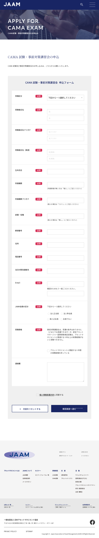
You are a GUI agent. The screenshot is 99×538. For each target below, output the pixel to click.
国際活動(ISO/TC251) (81, 478)
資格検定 (55, 471)
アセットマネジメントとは (11, 471)
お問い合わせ (84, 452)
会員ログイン (62, 452)
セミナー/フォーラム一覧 (42, 475)
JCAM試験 (55, 475)
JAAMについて (27, 471)
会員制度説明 (26, 478)
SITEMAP (29, 531)
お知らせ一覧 (7, 504)
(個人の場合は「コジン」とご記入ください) (63, 204)
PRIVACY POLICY (10, 531)
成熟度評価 (64, 475)
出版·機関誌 (78, 492)
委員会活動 (78, 482)
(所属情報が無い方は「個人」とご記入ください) (64, 188)
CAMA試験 (55, 478)
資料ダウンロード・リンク (65, 456)
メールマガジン (85, 456)
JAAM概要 (25, 475)
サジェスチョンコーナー (82, 475)
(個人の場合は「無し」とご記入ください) (62, 220)
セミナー (38, 471)
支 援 (63, 471)
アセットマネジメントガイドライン (85, 485)
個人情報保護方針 (46, 395)
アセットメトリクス (66, 478)
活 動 (77, 471)
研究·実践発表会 (80, 488)
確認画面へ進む (69, 409)
